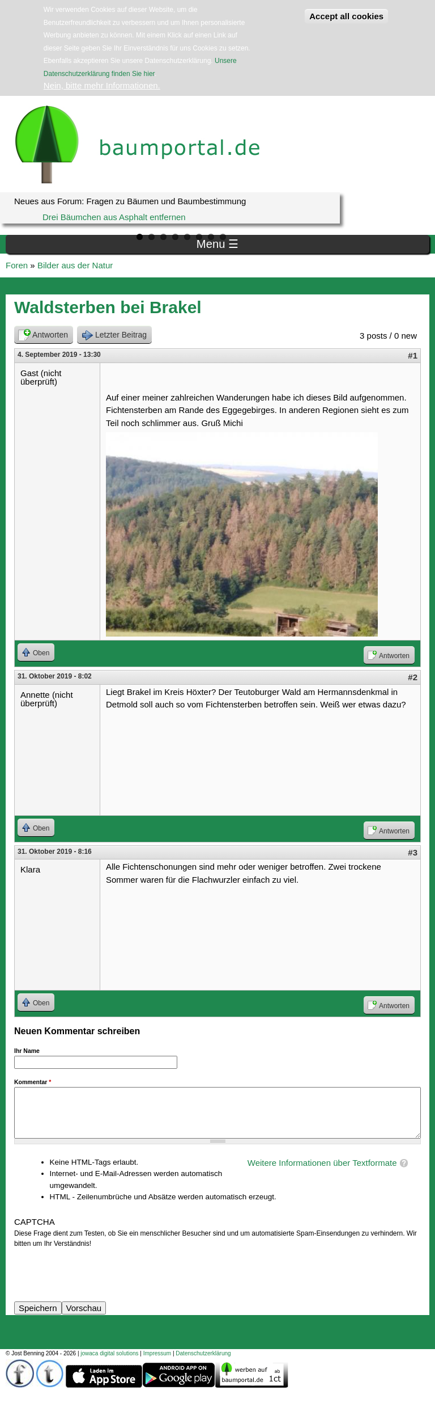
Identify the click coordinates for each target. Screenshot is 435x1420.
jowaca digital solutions (109, 1353)
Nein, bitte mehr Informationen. (102, 85)
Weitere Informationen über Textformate (322, 1163)
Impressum (157, 1353)
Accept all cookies (346, 16)
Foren (17, 265)
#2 (412, 677)
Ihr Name (27, 1050)
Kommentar (32, 1081)
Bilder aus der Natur (75, 265)
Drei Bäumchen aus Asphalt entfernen (114, 217)
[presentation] (100, 1271)
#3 (412, 852)
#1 (412, 355)
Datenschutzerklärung (203, 1353)
